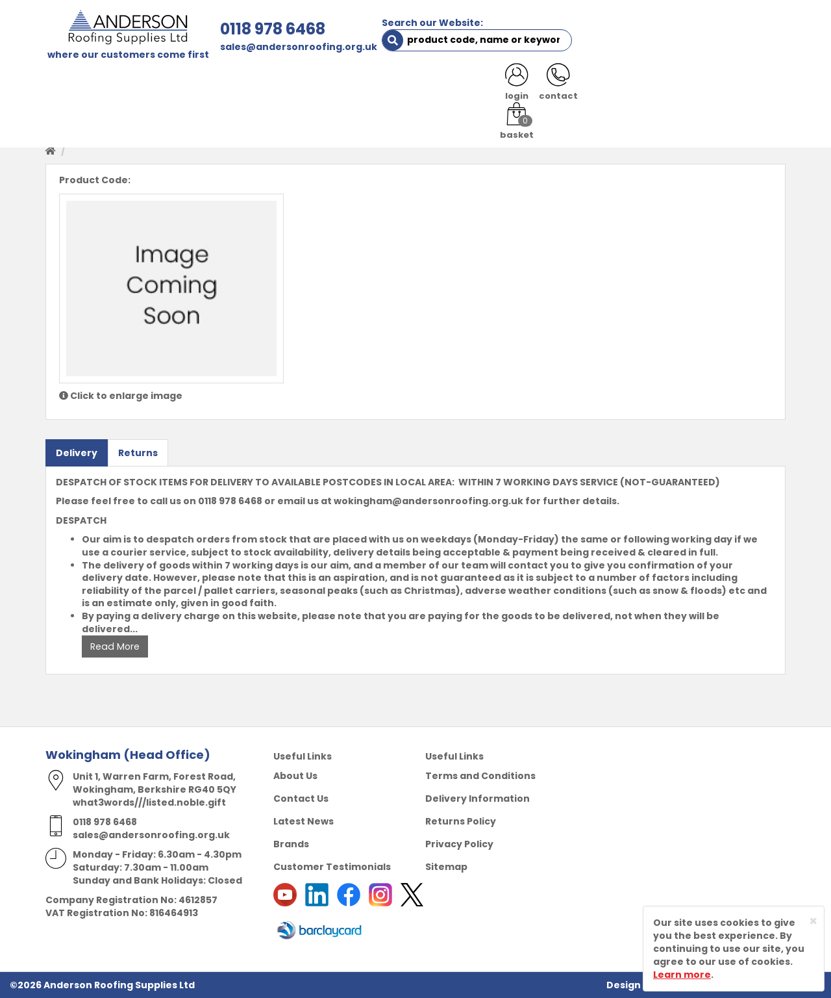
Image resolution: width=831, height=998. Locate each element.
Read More (114, 646)
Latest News (303, 821)
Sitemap (446, 866)
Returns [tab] (138, 452)
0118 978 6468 (270, 29)
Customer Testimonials (332, 866)
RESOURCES (508, 85)
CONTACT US (586, 85)
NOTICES (743, 85)
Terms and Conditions (480, 775)
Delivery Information (477, 798)
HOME (69, 85)
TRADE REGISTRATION (300, 85)
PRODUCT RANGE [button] (416, 85)
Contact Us (301, 798)
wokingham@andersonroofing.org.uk (428, 500)
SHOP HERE (128, 85)
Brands (291, 844)
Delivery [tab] (76, 452)
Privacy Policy (459, 844)
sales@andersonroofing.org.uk (296, 46)
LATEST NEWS (670, 85)
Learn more (682, 974)
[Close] (813, 921)
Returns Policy (460, 821)
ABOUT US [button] (201, 85)
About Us (295, 775)
